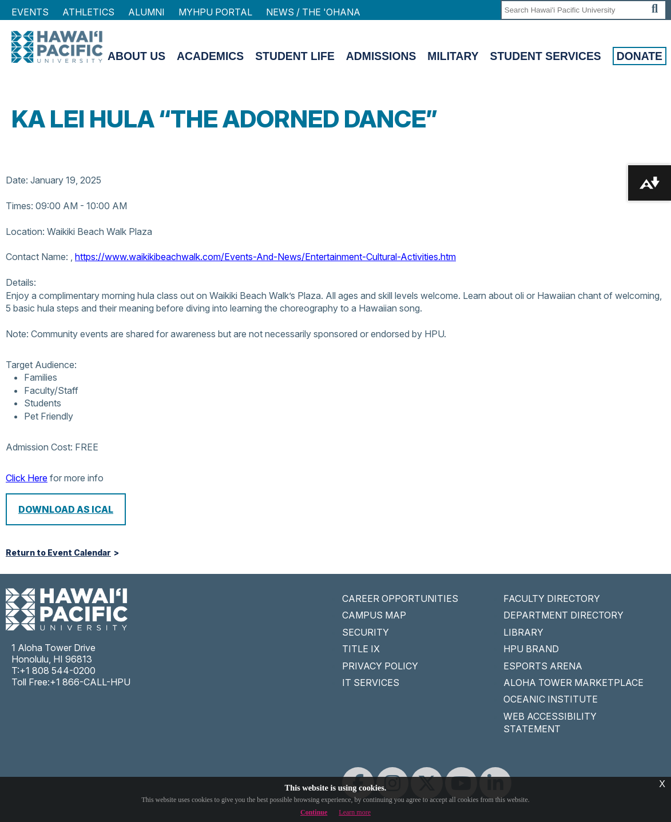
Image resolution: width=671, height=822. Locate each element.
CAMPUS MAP (374, 615)
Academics (210, 56)
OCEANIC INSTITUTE (550, 699)
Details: (21, 282)
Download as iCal (65, 509)
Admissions (381, 56)
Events (30, 12)
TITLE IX (361, 649)
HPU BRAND (531, 649)
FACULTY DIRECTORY (551, 598)
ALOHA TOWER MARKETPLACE (573, 682)
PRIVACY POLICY (380, 666)
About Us (136, 56)
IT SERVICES (370, 682)
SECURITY (365, 632)
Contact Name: (37, 256)
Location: (25, 231)
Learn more (355, 812)
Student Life (295, 56)
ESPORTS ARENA (542, 666)
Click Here (26, 478)
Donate (639, 56)
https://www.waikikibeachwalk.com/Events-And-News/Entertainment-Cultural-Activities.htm (265, 256)
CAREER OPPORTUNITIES (400, 598)
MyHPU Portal (215, 12)
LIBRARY (523, 632)
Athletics (88, 12)
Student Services (545, 56)
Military (452, 56)
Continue (313, 812)
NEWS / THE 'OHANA (313, 12)
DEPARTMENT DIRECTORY (563, 615)
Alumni (146, 12)
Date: (17, 180)
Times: (19, 206)
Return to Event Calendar (58, 553)
